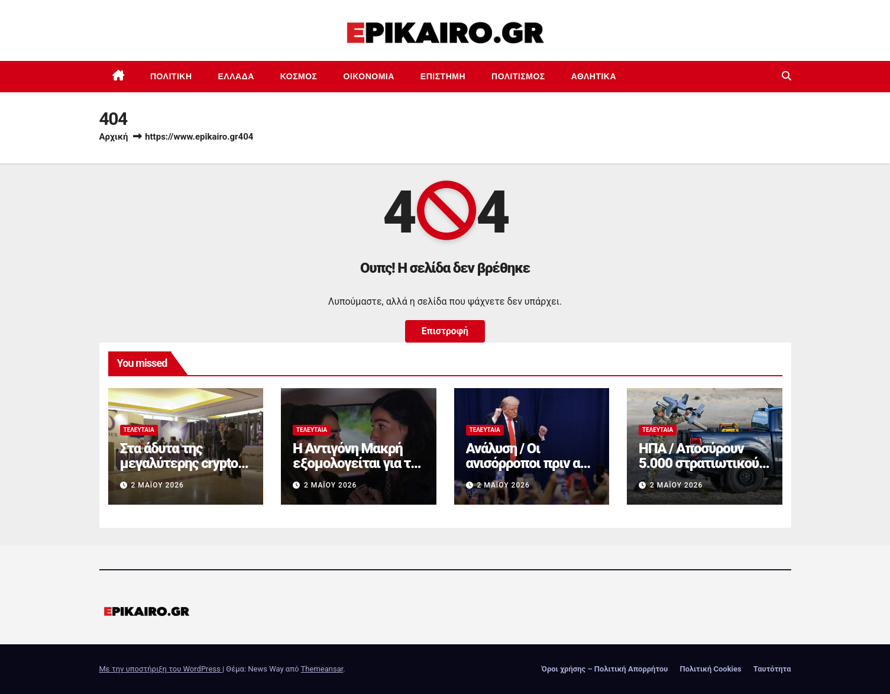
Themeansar (322, 668)
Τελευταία (139, 430)
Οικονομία (369, 76)
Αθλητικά (593, 76)
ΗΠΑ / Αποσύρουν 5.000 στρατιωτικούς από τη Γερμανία (702, 463)
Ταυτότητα (772, 668)
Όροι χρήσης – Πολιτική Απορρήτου (605, 668)
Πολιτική (171, 76)
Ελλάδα (236, 76)
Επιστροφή (445, 331)
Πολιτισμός (518, 76)
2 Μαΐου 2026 (157, 485)
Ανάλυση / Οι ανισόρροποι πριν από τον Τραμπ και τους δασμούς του (531, 470)
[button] (786, 76)
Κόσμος (299, 76)
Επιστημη (442, 76)
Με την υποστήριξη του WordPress (160, 668)
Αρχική (113, 136)
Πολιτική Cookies (710, 668)
